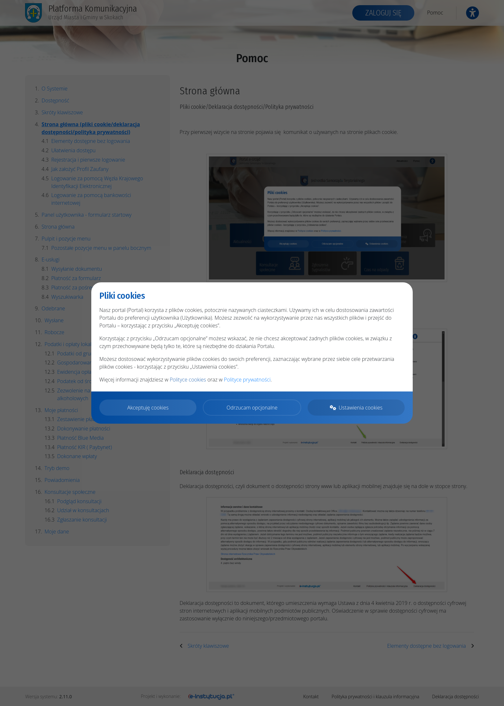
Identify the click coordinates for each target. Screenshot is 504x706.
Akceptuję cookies (148, 407)
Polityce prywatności (247, 379)
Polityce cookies (188, 379)
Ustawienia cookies (356, 407)
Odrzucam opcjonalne (252, 407)
